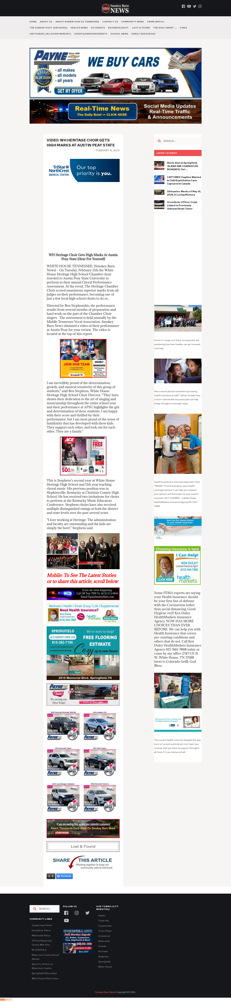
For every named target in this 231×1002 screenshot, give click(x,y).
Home (33, 21)
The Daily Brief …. (165, 27)
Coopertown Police (42, 925)
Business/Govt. (118, 27)
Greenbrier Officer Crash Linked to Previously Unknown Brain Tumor (182, 205)
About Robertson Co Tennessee (77, 21)
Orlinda (102, 946)
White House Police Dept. (45, 978)
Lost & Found (141, 27)
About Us (46, 21)
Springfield (104, 962)
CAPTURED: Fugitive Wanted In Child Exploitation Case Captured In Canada (184, 180)
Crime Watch (155, 21)
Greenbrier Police (41, 930)
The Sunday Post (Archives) (49, 27)
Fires (183, 27)
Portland (103, 951)
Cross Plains (105, 931)
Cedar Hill (103, 921)
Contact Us (110, 21)
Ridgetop (103, 957)
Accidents (98, 27)
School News (119, 33)
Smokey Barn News (105, 992)
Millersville (104, 941)
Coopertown (105, 926)
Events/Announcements (90, 33)
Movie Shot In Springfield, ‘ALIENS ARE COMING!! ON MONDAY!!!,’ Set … (182, 166)
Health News (79, 27)
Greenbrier (104, 936)
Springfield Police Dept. (45, 973)
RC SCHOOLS (39, 950)
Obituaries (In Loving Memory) (50, 33)
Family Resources (143, 33)
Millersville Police (41, 936)
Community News (132, 21)
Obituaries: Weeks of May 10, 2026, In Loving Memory (184, 193)
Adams (102, 916)
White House (105, 967)
